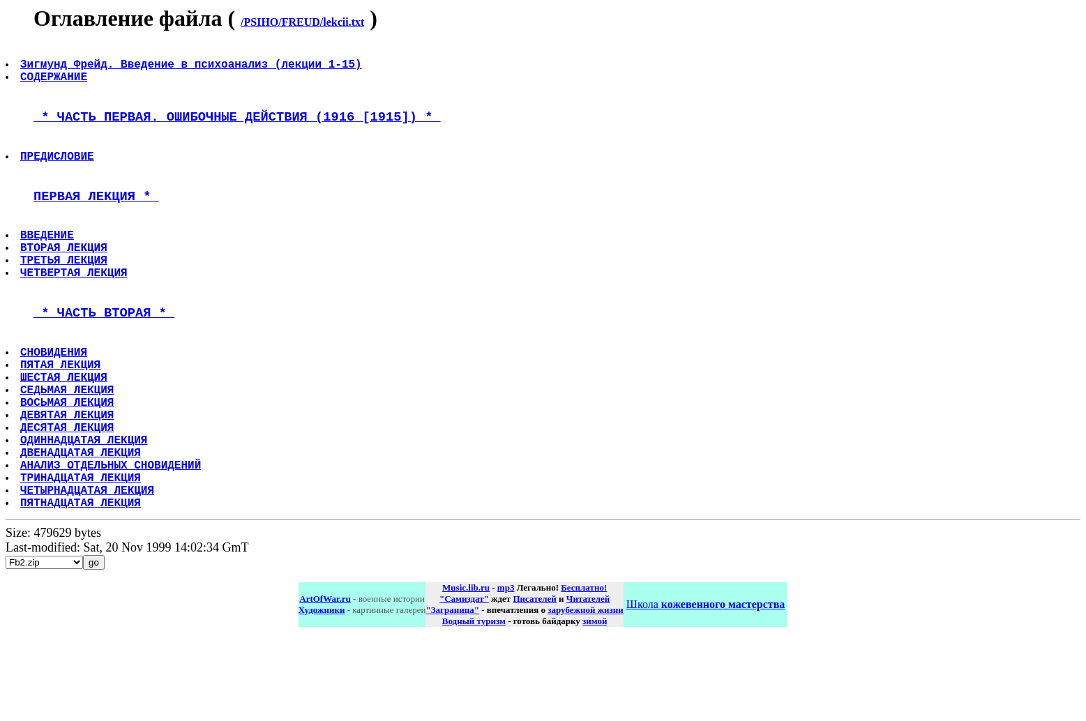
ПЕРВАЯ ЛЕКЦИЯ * (96, 219)
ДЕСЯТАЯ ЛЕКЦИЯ (68, 491)
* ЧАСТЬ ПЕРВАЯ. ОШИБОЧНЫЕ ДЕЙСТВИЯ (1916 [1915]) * (237, 129)
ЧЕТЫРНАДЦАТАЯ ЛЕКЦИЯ (89, 568)
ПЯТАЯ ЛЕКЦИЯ (62, 415)
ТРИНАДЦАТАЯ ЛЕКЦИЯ (82, 553)
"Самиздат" (464, 680)
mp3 (506, 669)
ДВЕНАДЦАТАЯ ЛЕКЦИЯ (82, 522)
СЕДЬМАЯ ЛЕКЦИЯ (68, 445)
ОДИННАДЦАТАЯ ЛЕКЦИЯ (85, 507)
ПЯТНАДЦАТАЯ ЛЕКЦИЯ (82, 583)
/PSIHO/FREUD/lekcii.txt (302, 22)
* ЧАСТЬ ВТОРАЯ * (103, 354)
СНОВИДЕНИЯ (55, 399)
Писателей (534, 680)
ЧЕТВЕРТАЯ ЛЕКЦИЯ (75, 309)
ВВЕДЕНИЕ (48, 263)
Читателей (588, 680)
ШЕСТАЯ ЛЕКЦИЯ (65, 430)
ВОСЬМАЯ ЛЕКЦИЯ (68, 461)
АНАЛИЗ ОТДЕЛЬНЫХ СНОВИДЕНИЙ (112, 537)
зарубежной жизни (586, 691)
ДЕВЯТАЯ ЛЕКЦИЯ (68, 476)
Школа (705, 686)
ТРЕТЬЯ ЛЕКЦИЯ (65, 294)
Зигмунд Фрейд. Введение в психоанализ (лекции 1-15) (192, 69)
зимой (594, 702)
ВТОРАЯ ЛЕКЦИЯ (65, 279)
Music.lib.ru (466, 669)
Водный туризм (474, 702)
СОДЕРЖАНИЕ (55, 84)
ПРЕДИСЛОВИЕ (59, 174)
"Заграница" (451, 691)
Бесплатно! (584, 669)
